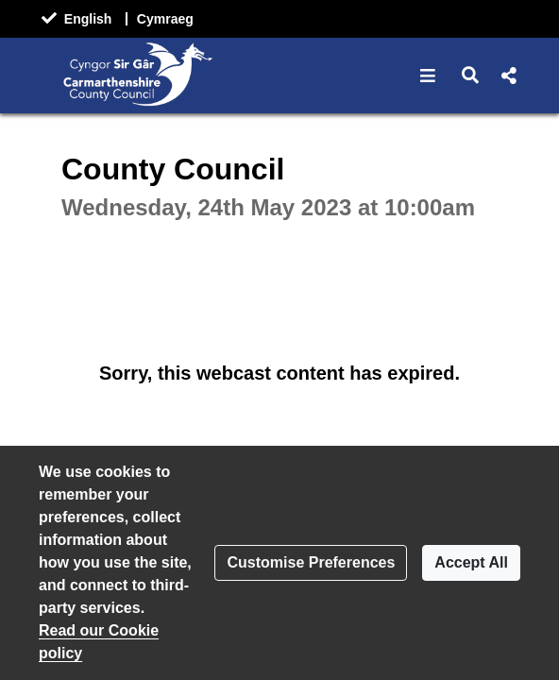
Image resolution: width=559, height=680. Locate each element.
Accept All (471, 562)
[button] (428, 75)
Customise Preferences (311, 562)
